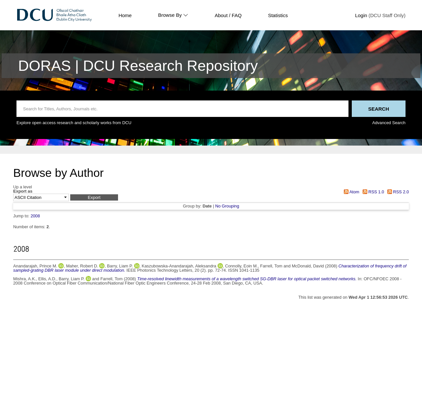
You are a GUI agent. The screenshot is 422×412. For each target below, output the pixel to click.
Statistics (278, 15)
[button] (94, 197)
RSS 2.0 (397, 191)
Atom (350, 191)
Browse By (173, 15)
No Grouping (227, 206)
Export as (22, 191)
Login (361, 15)
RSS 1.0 (372, 191)
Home (125, 15)
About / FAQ (228, 15)
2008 (35, 215)
